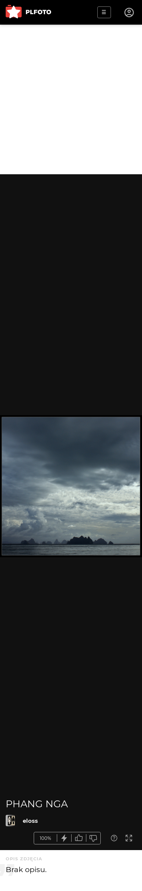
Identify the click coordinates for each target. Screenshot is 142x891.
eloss (30, 820)
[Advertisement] (71, 99)
